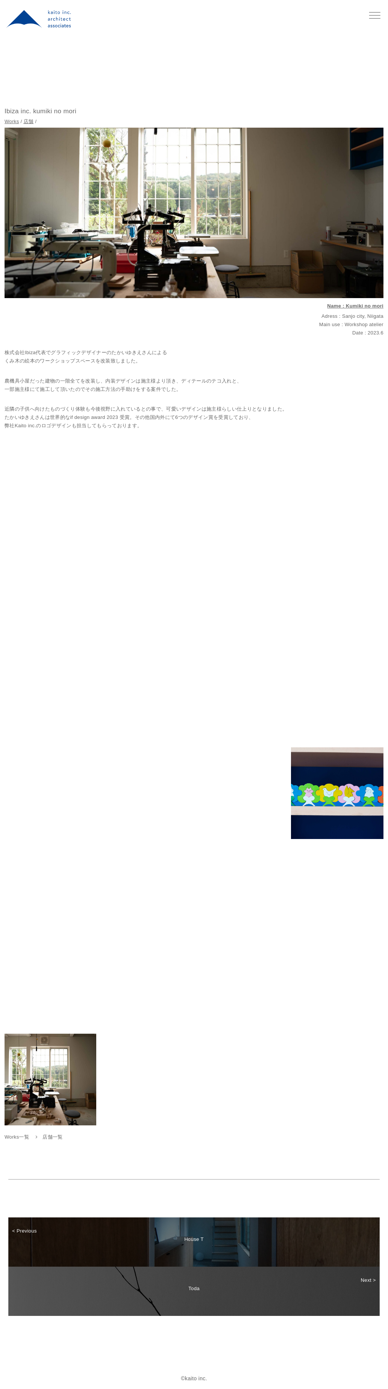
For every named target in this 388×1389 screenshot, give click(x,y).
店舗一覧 (52, 1137)
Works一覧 (17, 1137)
